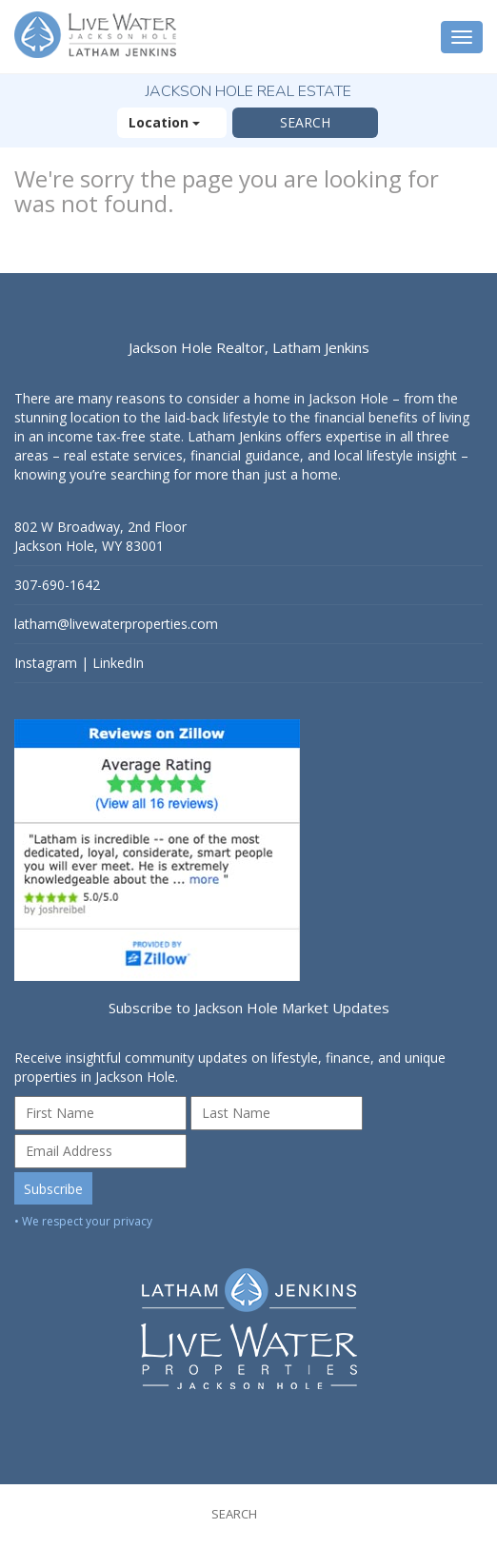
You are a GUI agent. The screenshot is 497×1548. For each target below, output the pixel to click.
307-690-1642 (57, 585)
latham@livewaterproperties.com (116, 624)
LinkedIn (118, 663)
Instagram (45, 663)
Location (172, 122)
